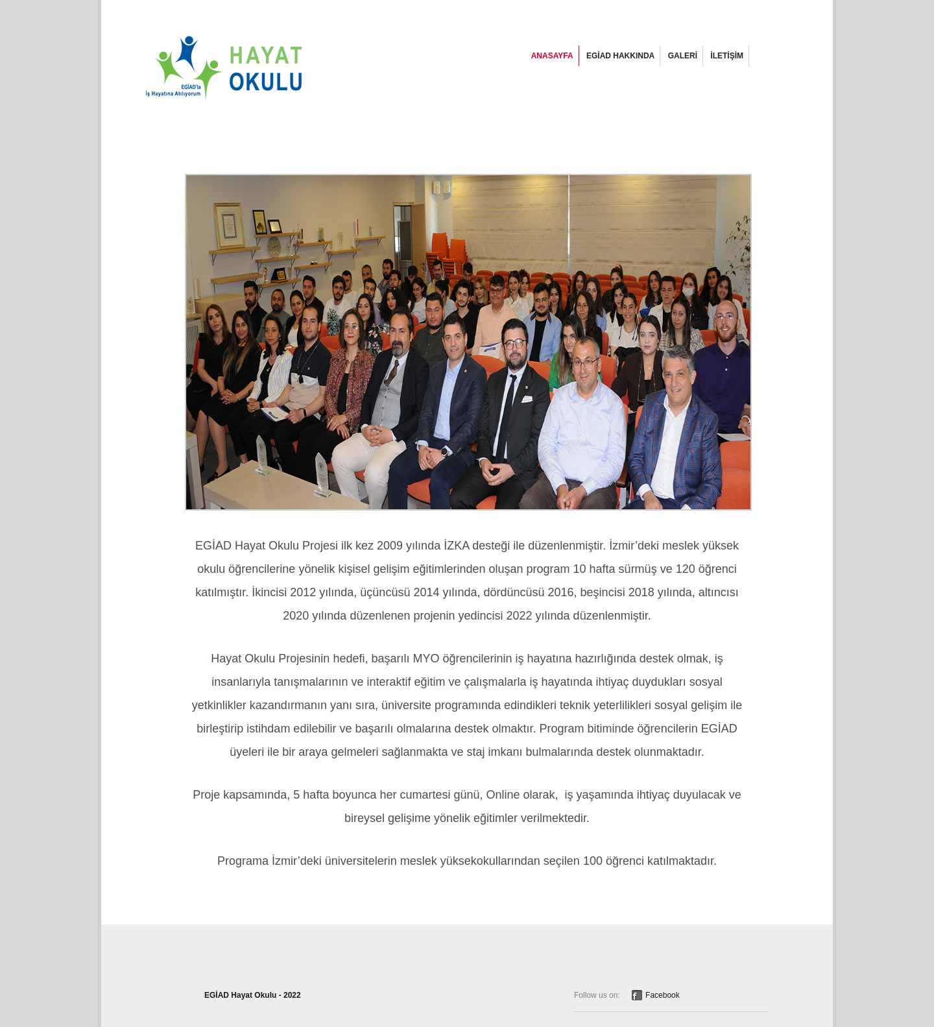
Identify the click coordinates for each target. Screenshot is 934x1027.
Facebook (662, 995)
